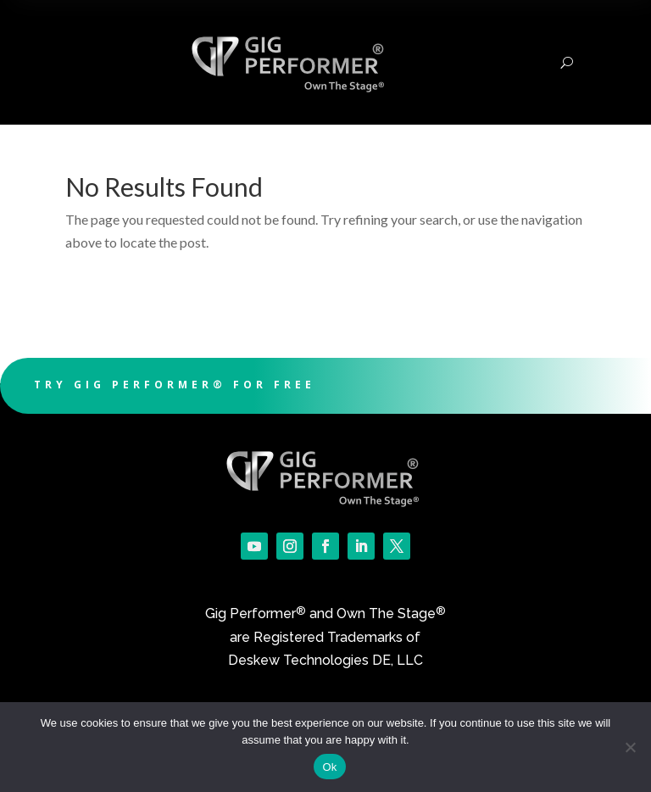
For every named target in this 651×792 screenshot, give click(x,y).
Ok (329, 767)
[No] (629, 747)
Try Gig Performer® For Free (174, 384)
